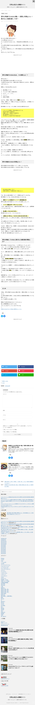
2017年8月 (3, 546)
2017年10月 (3, 543)
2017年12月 (3, 541)
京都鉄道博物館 (4, 582)
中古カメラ (3, 578)
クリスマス (3, 571)
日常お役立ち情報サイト (18, 4)
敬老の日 (3, 594)
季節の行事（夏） (5, 589)
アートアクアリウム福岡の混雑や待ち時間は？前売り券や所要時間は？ (17, 499)
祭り (2, 606)
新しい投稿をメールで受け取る (10, 431)
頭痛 (2, 615)
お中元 (2, 559)
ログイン (3, 621)
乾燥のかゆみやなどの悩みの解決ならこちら (11, 309)
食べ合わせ (3, 616)
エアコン (3, 570)
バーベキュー (4, 575)
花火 (2, 610)
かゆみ (3, 382)
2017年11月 (3, 542)
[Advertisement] (17, 64)
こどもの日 (3, 562)
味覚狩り (3, 587)
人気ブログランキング (5, 678)
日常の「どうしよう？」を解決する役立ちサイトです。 (17, 699)
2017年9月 (3, 545)
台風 (2, 586)
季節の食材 (3, 593)
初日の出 (3, 585)
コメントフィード (5, 624)
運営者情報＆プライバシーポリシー (25, 694)
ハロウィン (3, 574)
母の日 (2, 598)
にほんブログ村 (4, 685)
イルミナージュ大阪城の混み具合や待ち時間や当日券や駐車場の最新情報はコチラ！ (20, 631)
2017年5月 (3, 550)
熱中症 (2, 602)
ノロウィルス (4, 573)
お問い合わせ (8, 694)
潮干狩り (3, 601)
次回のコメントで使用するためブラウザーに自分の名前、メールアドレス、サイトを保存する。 (17, 426)
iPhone (2, 558)
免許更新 (3, 583)
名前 (4, 410)
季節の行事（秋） (5, 592)
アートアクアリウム (5, 565)
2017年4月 (3, 552)
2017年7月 (3, 548)
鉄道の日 (3, 612)
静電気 (2, 613)
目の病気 (3, 605)
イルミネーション (5, 566)
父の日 (2, 604)
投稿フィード (4, 622)
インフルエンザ (4, 567)
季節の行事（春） (5, 590)
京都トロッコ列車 (5, 581)
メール (4, 415)
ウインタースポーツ (5, 569)
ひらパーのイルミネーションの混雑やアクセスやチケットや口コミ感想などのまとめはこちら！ (20, 658)
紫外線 (2, 608)
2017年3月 (3, 553)
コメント (5, 394)
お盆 (2, 560)
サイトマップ (14, 694)
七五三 (2, 577)
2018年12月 (3, 538)
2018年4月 (3, 539)
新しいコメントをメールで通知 (10, 429)
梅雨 (2, 597)
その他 (2, 563)
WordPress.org (4, 625)
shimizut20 (7, 385)
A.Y (13, 530)
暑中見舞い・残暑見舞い (6, 596)
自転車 (2, 609)
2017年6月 (3, 549)
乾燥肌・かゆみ (5, 381)
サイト (4, 419)
